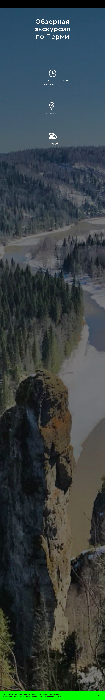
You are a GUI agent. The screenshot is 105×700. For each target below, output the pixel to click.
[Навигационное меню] (101, 4)
